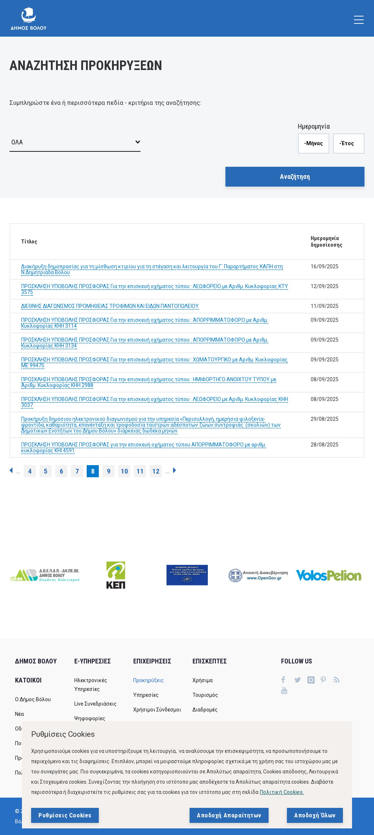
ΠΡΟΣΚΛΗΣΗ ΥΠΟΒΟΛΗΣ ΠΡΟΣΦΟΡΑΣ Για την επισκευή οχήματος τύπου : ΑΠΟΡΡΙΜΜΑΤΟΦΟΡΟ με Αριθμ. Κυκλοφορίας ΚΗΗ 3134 (144, 343)
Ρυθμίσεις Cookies (64, 815)
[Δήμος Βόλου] (28, 18)
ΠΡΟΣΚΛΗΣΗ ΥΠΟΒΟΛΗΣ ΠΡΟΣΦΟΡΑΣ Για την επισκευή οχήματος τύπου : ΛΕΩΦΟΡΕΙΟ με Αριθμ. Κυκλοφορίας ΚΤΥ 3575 (154, 289)
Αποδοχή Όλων (315, 815)
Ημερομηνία (314, 126)
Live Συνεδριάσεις (95, 704)
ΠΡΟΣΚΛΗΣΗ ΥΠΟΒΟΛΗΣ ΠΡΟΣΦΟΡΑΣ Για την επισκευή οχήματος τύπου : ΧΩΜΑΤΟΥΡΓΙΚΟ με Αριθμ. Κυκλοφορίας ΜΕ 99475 (154, 362)
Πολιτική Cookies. (282, 792)
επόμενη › (174, 470)
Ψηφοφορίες (89, 718)
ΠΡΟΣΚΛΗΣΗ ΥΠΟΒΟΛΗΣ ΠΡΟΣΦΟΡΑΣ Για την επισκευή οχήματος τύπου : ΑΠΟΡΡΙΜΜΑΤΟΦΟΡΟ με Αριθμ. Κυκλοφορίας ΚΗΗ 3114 (144, 323)
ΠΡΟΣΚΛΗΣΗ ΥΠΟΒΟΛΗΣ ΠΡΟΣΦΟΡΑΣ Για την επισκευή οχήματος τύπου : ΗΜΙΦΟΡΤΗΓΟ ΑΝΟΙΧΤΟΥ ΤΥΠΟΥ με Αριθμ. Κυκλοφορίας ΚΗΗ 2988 (148, 382)
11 (140, 471)
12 (156, 471)
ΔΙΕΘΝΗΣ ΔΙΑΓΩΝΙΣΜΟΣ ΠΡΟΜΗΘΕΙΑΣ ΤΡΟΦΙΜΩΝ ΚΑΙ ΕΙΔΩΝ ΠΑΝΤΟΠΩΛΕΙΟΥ (110, 306)
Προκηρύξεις (148, 680)
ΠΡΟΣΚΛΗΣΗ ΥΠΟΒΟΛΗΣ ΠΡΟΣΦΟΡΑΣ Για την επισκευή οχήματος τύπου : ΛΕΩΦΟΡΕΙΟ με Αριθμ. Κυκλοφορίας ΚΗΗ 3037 (154, 402)
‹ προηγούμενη (11, 470)
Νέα (19, 714)
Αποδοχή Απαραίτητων (229, 815)
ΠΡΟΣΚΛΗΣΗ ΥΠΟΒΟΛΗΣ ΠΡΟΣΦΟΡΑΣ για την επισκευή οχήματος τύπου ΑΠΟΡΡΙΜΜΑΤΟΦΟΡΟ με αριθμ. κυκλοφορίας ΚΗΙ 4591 (143, 447)
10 (124, 471)
